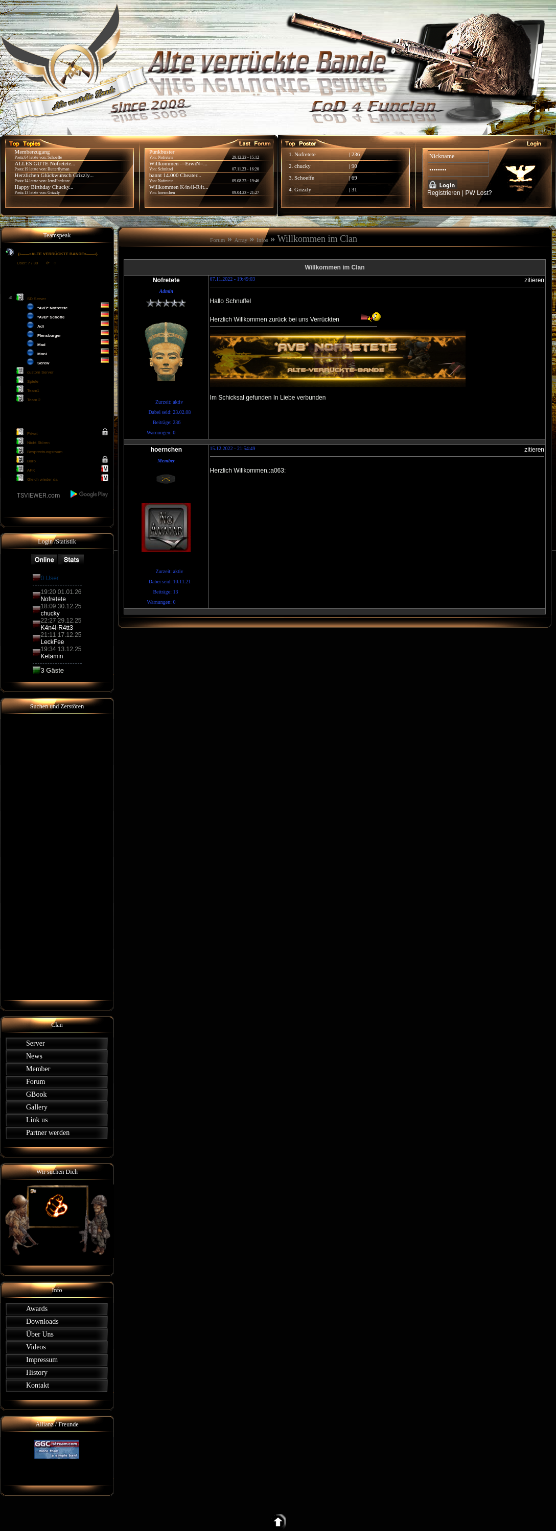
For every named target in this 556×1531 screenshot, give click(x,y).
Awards (37, 1309)
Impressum (42, 1360)
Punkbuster (162, 152)
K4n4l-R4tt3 (56, 627)
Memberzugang (32, 152)
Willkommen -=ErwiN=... (178, 163)
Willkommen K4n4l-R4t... (178, 187)
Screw (43, 363)
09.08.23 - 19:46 (245, 181)
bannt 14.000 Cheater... (175, 175)
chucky (302, 166)
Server (35, 1043)
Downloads (42, 1321)
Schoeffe (304, 178)
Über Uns (40, 1334)
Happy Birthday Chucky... (43, 187)
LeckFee (52, 642)
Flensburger (49, 335)
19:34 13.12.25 (60, 649)
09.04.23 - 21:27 (245, 192)
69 (354, 178)
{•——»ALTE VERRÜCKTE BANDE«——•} (57, 254)
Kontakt (37, 1385)
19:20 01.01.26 (60, 592)
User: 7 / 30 (27, 263)
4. (291, 189)
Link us (37, 1120)
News (34, 1056)
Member (38, 1069)
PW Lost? (479, 192)
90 (354, 166)
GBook (36, 1094)
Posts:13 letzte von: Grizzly (37, 192)
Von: (153, 192)
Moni (42, 354)
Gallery (37, 1107)
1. (291, 154)
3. (291, 178)
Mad (41, 344)
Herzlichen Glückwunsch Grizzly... (54, 175)
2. (291, 166)
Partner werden (48, 1133)
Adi (40, 326)
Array (240, 240)
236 (356, 154)
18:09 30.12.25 (60, 606)
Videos (36, 1347)
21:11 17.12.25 (60, 634)
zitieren (534, 280)
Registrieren (443, 192)
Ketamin (51, 656)
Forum (35, 1081)
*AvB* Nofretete (52, 308)
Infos (262, 240)
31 (354, 189)
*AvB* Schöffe (51, 317)
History (37, 1372)
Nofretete (305, 154)
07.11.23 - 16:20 (245, 169)
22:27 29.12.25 (60, 620)
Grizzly (302, 189)
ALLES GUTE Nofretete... (44, 163)
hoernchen (166, 192)
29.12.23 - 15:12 (245, 157)
